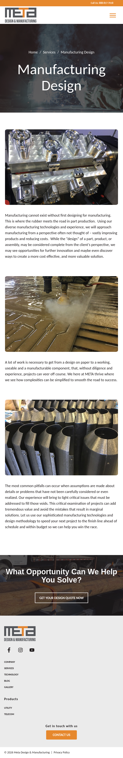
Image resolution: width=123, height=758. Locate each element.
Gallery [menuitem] (8, 687)
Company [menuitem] (9, 661)
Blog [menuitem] (7, 680)
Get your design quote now (61, 598)
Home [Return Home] (33, 52)
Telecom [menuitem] (9, 714)
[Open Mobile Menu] (113, 15)
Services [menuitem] (9, 668)
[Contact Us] (61, 735)
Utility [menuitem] (8, 707)
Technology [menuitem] (11, 674)
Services (49, 52)
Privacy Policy (62, 752)
